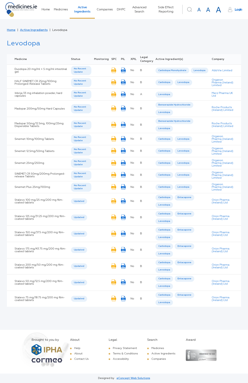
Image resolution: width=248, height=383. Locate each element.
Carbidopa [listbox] (164, 82)
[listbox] (81, 70)
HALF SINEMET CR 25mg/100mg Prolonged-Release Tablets (35, 82)
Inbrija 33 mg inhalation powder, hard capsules (38, 94)
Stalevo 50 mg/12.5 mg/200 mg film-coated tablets (39, 282)
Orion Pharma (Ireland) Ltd (220, 201)
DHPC (121, 9)
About (78, 353)
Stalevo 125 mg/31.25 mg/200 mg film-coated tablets (40, 217)
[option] (172, 71)
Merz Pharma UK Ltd (222, 94)
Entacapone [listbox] (184, 197)
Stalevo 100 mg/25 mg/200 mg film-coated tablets (39, 201)
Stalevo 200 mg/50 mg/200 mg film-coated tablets (39, 266)
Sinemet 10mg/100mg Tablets (34, 139)
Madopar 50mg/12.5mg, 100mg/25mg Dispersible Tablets (39, 125)
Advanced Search (139, 9)
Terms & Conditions (125, 353)
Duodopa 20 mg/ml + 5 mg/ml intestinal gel (41, 70)
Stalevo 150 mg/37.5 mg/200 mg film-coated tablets (40, 233)
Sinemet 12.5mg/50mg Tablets (35, 151)
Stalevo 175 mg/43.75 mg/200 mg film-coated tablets (40, 250)
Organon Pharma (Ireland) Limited (222, 83)
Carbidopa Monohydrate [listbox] (172, 70)
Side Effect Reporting (166, 9)
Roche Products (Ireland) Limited (222, 108)
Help (77, 348)
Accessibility (121, 359)
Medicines (61, 9)
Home (45, 9)
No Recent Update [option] (80, 70)
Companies (105, 9)
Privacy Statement (125, 348)
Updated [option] (79, 201)
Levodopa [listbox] (199, 70)
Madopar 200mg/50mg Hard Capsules (40, 108)
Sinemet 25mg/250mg (29, 163)
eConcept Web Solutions (133, 378)
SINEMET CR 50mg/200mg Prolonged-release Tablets (40, 175)
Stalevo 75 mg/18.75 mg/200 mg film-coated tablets (40, 299)
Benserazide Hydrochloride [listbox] (174, 105)
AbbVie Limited (222, 70)
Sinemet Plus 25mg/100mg (32, 187)
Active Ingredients (82, 9)
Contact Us (81, 359)
